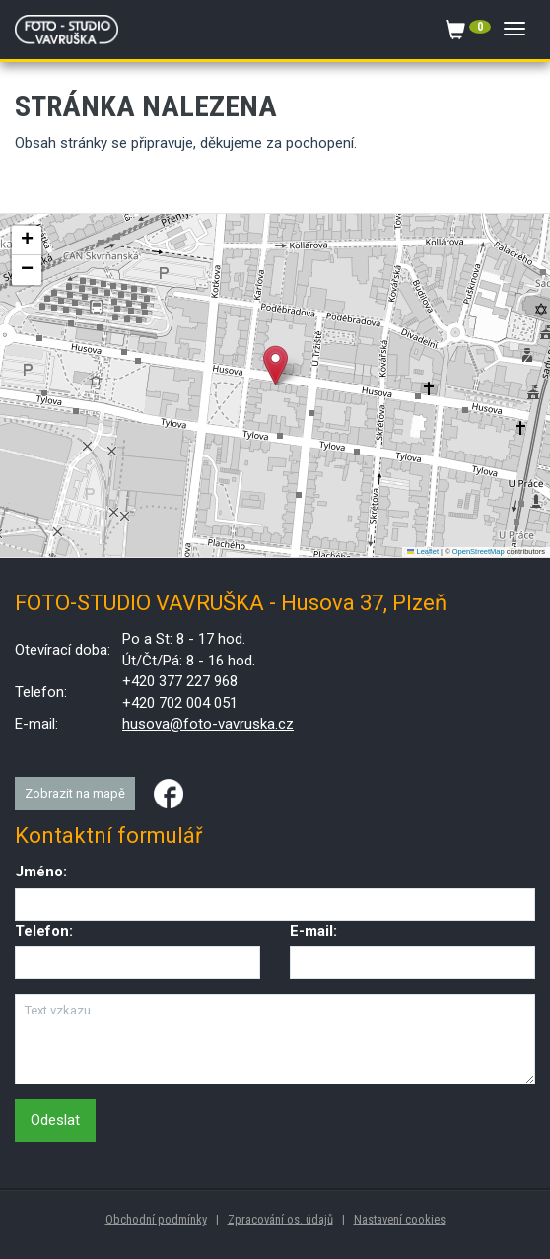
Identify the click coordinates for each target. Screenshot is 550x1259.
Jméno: (41, 871)
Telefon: (44, 931)
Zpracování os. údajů (280, 1219)
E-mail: (313, 931)
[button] (275, 365)
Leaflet (423, 551)
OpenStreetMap (478, 551)
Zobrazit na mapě (75, 793)
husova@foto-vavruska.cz (208, 724)
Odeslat (55, 1120)
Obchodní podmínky (156, 1219)
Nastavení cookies (400, 1219)
